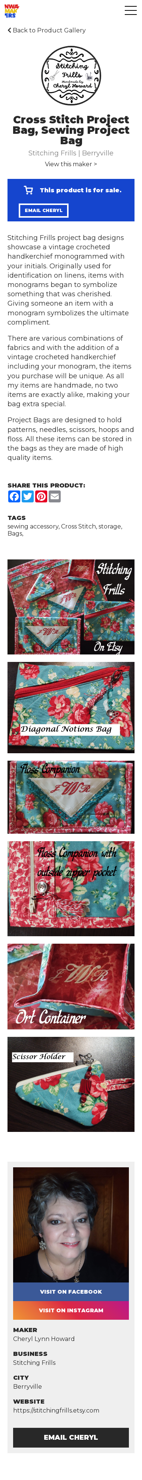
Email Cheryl (44, 210)
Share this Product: (46, 485)
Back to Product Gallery (46, 30)
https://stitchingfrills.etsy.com (56, 1410)
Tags (16, 517)
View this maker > (71, 164)
